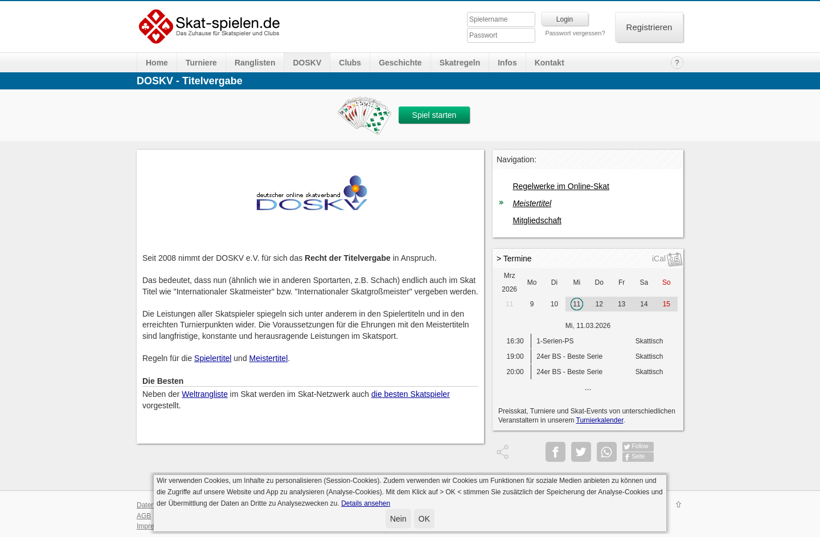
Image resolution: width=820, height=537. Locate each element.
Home (157, 62)
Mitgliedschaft (536, 220)
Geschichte (400, 62)
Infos (507, 62)
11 (509, 304)
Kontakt (549, 62)
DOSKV (307, 62)
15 (666, 304)
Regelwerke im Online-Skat (560, 186)
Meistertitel (268, 358)
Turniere (201, 62)
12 (599, 304)
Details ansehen (365, 503)
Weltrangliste (205, 394)
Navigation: (516, 159)
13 (621, 304)
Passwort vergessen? (575, 33)
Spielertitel (212, 358)
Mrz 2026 (509, 282)
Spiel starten (434, 115)
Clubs (350, 62)
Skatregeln (460, 62)
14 (643, 304)
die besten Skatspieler (410, 394)
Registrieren (649, 27)
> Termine (514, 258)
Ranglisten (255, 62)
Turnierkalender (600, 420)
